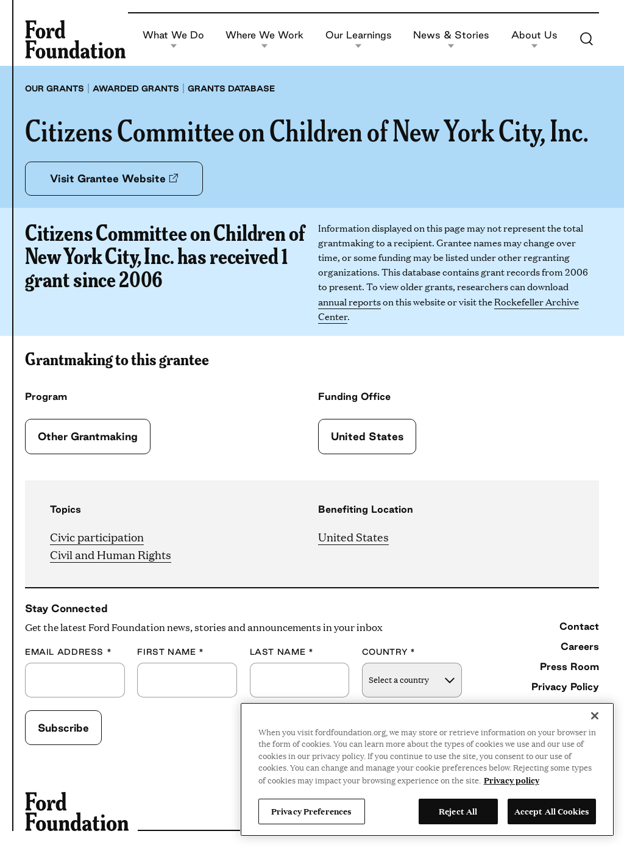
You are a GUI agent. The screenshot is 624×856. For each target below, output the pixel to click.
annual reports (349, 301)
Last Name (282, 652)
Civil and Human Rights (110, 554)
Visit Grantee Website (114, 178)
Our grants (54, 88)
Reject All (458, 811)
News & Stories (451, 39)
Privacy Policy (565, 686)
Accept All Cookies (551, 811)
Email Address (68, 652)
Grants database (231, 88)
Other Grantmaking (88, 436)
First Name (170, 652)
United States (367, 436)
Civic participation (97, 536)
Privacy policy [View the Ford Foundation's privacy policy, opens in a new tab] (511, 780)
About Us (534, 39)
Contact (579, 626)
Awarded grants (136, 88)
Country (389, 652)
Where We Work (264, 39)
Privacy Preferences (311, 811)
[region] (427, 769)
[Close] (594, 715)
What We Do (173, 39)
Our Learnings (358, 39)
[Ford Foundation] (75, 39)
